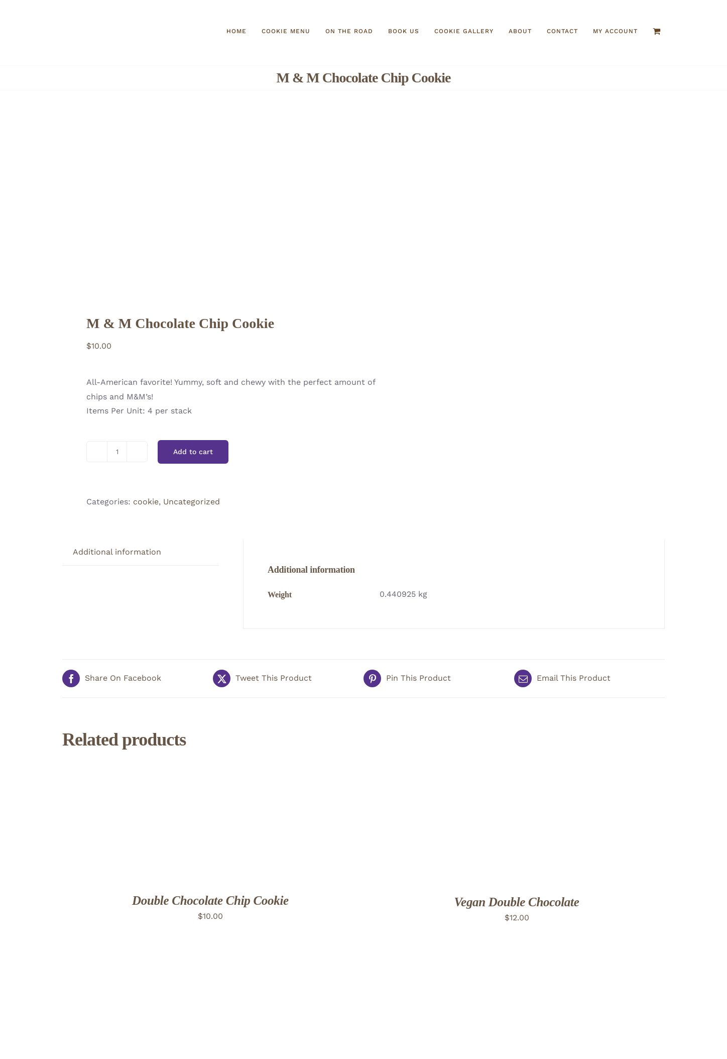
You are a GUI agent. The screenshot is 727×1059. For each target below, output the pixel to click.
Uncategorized (191, 501)
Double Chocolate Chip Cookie (210, 900)
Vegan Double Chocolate (516, 902)
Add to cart (193, 452)
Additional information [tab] (117, 552)
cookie (146, 501)
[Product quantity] (117, 452)
